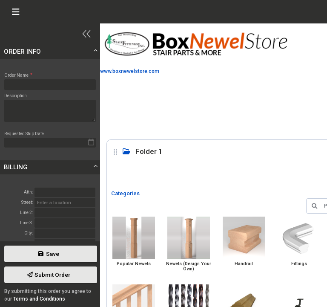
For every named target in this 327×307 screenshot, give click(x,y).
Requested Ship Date (24, 133)
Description (15, 95)
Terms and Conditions (39, 299)
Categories (125, 193)
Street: (27, 202)
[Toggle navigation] (15, 12)
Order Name (18, 75)
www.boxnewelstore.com (129, 71)
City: (28, 233)
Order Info (22, 51)
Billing (16, 167)
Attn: (28, 192)
